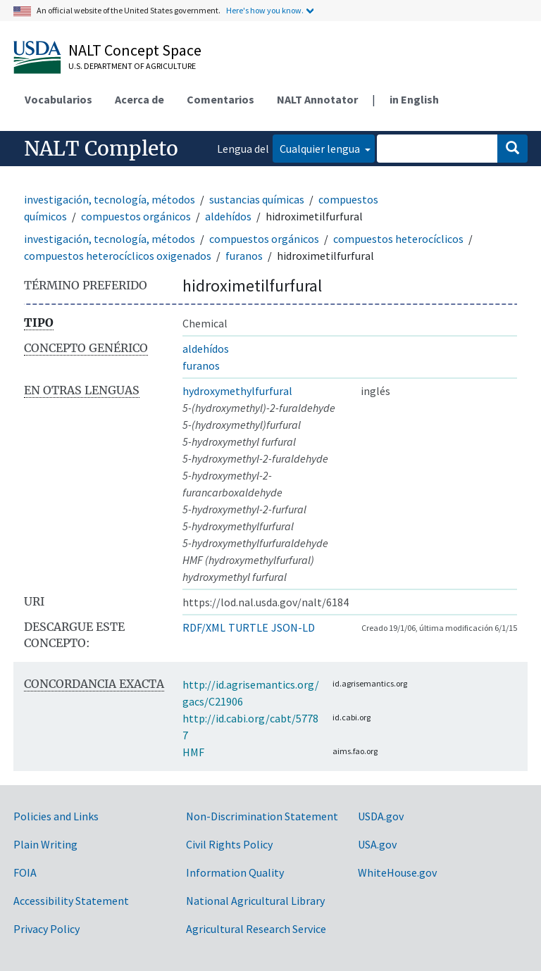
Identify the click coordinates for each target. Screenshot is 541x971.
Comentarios (220, 99)
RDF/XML (203, 627)
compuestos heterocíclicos (398, 239)
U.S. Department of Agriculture (132, 66)
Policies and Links (56, 816)
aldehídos (228, 216)
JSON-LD (293, 627)
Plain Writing (45, 844)
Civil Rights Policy (229, 844)
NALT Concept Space (134, 50)
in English (414, 99)
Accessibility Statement (71, 901)
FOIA (25, 872)
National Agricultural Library (255, 901)
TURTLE (248, 627)
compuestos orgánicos (136, 216)
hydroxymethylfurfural (237, 391)
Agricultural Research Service (256, 929)
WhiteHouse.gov (397, 872)
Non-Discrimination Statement (262, 816)
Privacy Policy (46, 929)
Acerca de (139, 99)
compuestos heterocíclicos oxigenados (117, 256)
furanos (244, 256)
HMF (193, 752)
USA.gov (377, 844)
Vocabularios (58, 99)
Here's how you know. (265, 10)
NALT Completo (101, 148)
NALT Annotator (317, 99)
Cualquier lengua (321, 149)
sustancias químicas (256, 199)
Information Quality (235, 872)
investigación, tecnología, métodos (109, 199)
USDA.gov (381, 816)
